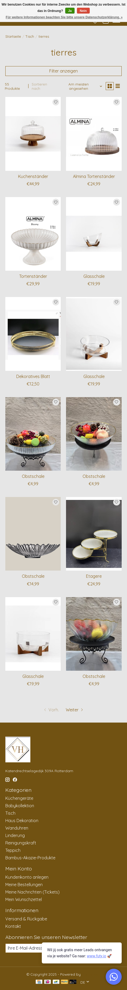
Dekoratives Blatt (33, 376)
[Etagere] (93, 534)
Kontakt (13, 926)
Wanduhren (16, 828)
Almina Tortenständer (94, 176)
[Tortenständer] (33, 234)
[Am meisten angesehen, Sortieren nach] (81, 86)
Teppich (13, 850)
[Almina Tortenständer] (93, 134)
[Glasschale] (93, 234)
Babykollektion (19, 805)
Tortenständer (33, 276)
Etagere (94, 576)
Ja (70, 11)
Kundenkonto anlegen (26, 877)
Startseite (13, 36)
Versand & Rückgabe (26, 918)
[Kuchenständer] (33, 134)
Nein (83, 11)
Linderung (15, 835)
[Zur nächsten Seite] (75, 710)
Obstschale (33, 476)
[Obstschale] (33, 434)
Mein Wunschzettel (23, 899)
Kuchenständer (33, 176)
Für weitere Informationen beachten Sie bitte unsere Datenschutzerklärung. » (64, 17)
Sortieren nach (39, 86)
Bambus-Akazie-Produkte (30, 857)
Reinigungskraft (20, 842)
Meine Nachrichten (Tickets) (32, 892)
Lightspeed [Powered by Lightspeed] (91, 974)
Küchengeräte (19, 798)
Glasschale (94, 276)
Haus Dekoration (21, 820)
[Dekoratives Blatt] (33, 334)
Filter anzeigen (63, 71)
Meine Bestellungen (24, 884)
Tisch (30, 36)
